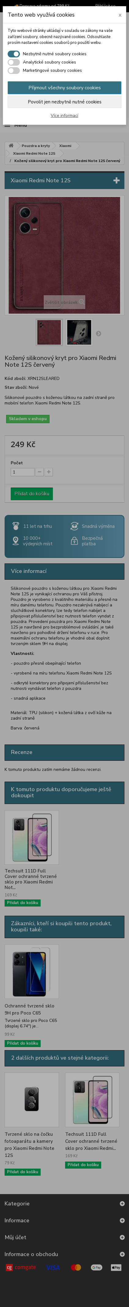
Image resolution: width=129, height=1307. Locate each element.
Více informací (64, 115)
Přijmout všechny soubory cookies (64, 87)
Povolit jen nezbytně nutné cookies (64, 102)
